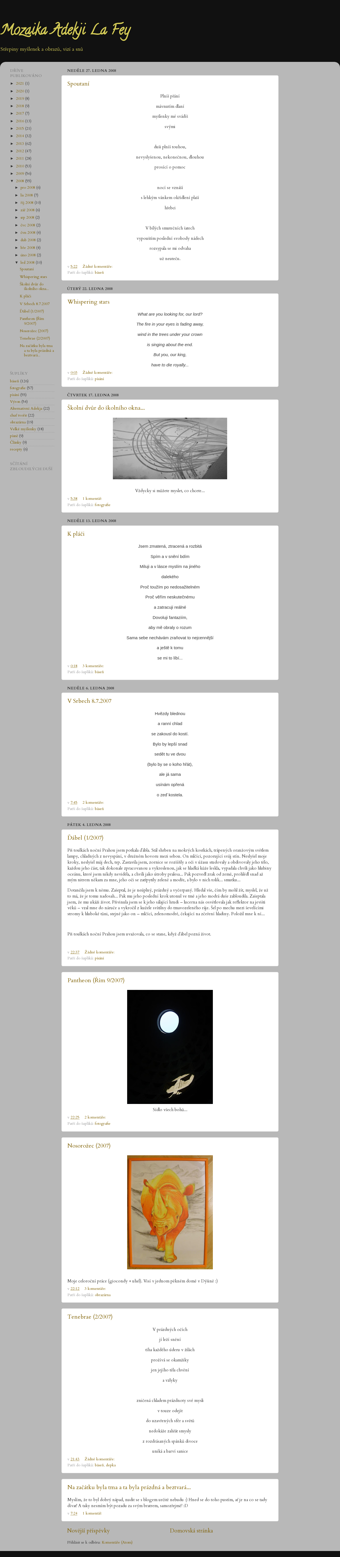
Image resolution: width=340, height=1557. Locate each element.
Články (15, 442)
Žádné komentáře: (98, 266)
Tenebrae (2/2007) (90, 1317)
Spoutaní (78, 84)
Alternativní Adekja (26, 408)
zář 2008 (28, 210)
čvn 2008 (29, 232)
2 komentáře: (94, 802)
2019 (20, 98)
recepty (16, 449)
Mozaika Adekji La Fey (65, 32)
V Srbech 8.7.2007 (89, 701)
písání (99, 378)
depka (111, 1465)
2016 (20, 121)
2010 (20, 166)
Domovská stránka (191, 1530)
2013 (20, 143)
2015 (20, 128)
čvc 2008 (28, 225)
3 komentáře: (94, 666)
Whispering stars (88, 302)
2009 (20, 173)
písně (14, 436)
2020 (20, 91)
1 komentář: (93, 498)
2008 (20, 181)
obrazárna (103, 1295)
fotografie (103, 505)
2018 (20, 106)
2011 (20, 158)
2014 (20, 136)
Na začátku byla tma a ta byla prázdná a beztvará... (129, 1487)
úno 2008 (29, 255)
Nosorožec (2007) (89, 1146)
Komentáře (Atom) (117, 1542)
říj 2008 (28, 202)
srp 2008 (28, 217)
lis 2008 (27, 195)
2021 (20, 83)
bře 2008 (28, 247)
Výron (15, 401)
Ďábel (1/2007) (85, 838)
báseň (99, 272)
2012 (20, 151)
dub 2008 (29, 240)
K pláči (76, 534)
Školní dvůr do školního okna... (106, 408)
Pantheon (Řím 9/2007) (96, 980)
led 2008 (28, 262)
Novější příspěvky (88, 1530)
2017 (20, 113)
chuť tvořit (18, 415)
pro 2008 (28, 187)
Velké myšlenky (23, 429)
